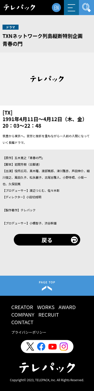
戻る (46, 240)
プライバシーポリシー (28, 332)
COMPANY (22, 314)
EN (56, 7)
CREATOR (22, 307)
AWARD (67, 307)
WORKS (46, 307)
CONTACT (22, 322)
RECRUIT (48, 314)
